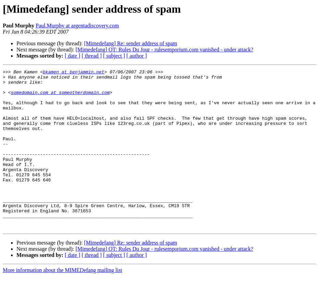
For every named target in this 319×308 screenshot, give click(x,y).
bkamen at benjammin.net (73, 73)
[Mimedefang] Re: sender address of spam (130, 43)
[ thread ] (92, 56)
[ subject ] (114, 56)
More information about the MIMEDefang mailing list (62, 302)
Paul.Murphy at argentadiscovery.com (77, 25)
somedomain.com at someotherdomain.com (60, 97)
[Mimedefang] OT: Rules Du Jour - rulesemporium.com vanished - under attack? (164, 49)
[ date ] (72, 56)
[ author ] (136, 56)
